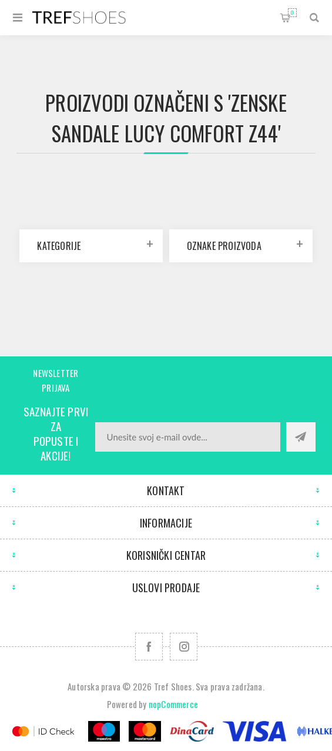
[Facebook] (149, 646)
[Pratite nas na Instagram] (183, 646)
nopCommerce (173, 703)
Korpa (292, 12)
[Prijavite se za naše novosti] (187, 437)
